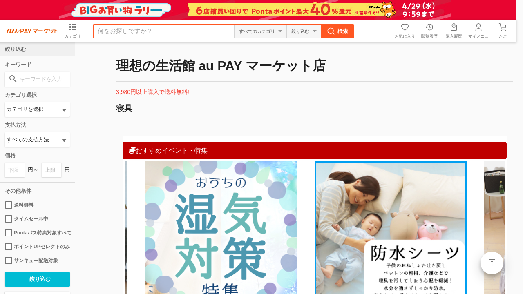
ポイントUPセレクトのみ (37, 246)
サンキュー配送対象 (31, 260)
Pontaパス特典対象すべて (37, 232)
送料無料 (19, 205)
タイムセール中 (26, 219)
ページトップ (492, 263)
